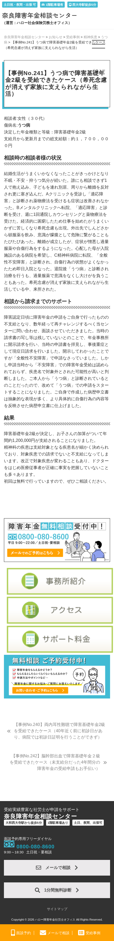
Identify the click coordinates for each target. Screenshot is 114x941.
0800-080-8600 (36, 846)
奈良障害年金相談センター (40, 15)
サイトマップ (57, 909)
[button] (99, 46)
